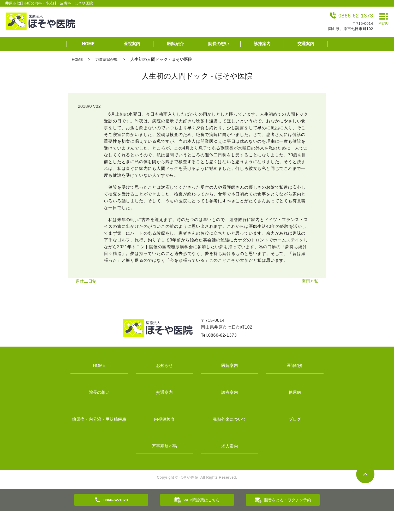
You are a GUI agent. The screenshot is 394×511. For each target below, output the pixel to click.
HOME (88, 43)
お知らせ (164, 365)
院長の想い (218, 43)
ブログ (295, 419)
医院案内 (131, 43)
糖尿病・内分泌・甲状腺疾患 (99, 419)
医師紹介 (175, 43)
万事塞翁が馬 (106, 59)
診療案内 (262, 43)
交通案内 (305, 43)
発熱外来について (229, 419)
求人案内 (229, 446)
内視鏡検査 (164, 419)
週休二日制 (86, 281)
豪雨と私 (310, 281)
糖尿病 (295, 392)
